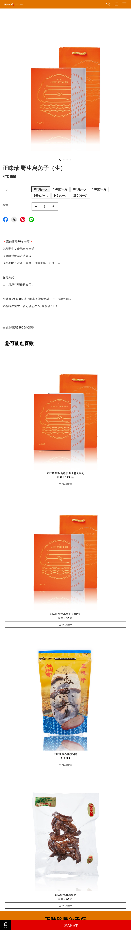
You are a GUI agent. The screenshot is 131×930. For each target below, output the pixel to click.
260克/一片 (80, 195)
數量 (5, 204)
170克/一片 (99, 189)
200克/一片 (41, 195)
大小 (5, 189)
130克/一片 (41, 189)
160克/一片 (80, 189)
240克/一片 (61, 195)
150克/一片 (60, 189)
